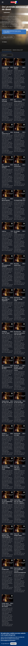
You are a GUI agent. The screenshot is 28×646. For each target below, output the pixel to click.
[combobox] (7, 55)
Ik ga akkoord (5, 643)
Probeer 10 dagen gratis (12, 31)
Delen (5, 42)
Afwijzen (13, 643)
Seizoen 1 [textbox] (5, 55)
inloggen (8, 37)
